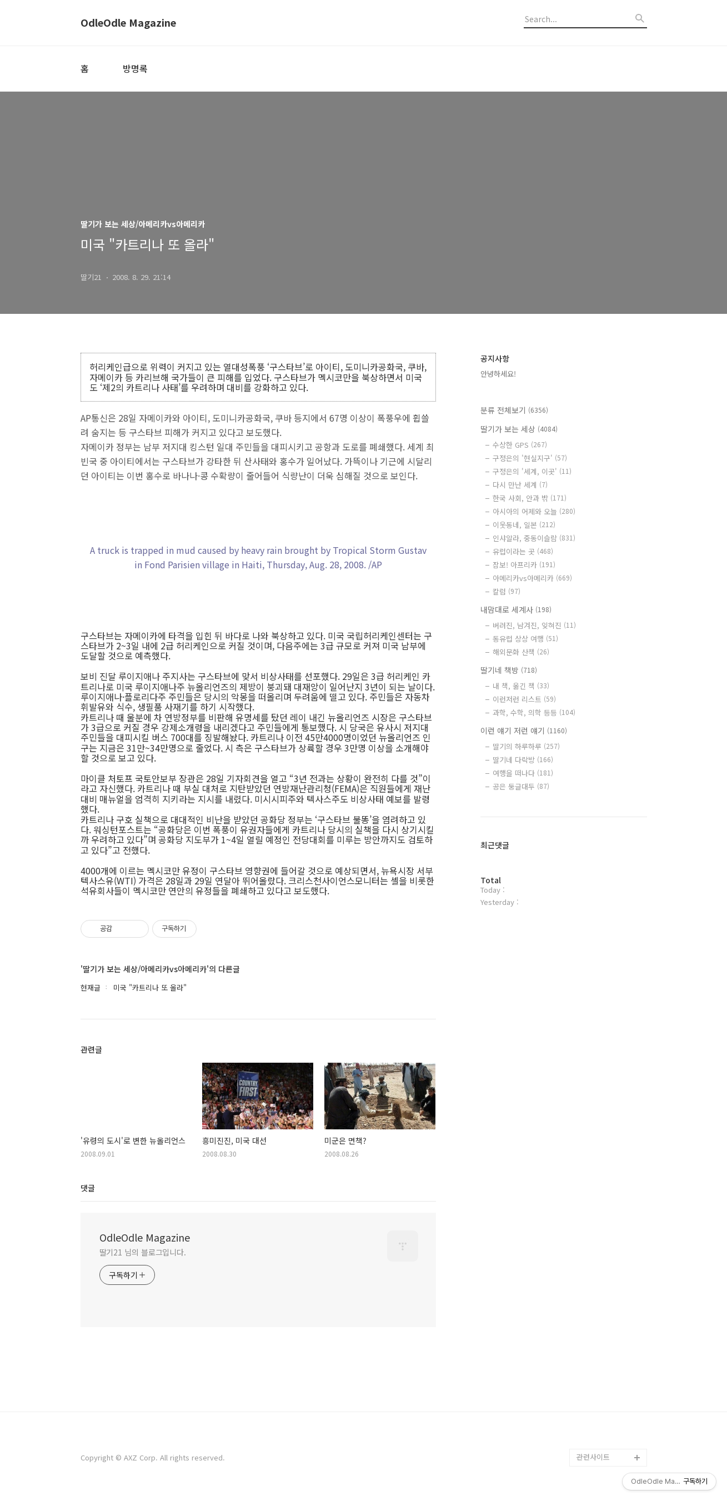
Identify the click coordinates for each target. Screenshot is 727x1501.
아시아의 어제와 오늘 (534, 511)
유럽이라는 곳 (523, 551)
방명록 (135, 68)
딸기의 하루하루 (526, 746)
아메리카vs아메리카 (532, 578)
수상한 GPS (520, 444)
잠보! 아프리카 (524, 564)
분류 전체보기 (514, 410)
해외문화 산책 (521, 652)
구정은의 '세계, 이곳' (532, 471)
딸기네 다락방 (523, 759)
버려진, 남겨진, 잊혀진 (534, 625)
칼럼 (506, 591)
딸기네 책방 (508, 670)
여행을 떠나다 (523, 773)
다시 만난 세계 (520, 484)
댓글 (88, 1187)
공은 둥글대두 (521, 786)
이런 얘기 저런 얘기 (523, 730)
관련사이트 (593, 1457)
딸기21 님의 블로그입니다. (143, 1252)
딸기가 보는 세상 (519, 428)
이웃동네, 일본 (524, 524)
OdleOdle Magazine (128, 23)
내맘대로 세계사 (515, 609)
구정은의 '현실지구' (530, 458)
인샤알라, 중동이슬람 (534, 538)
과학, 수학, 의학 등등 (534, 712)
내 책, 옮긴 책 (521, 686)
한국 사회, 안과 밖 (529, 498)
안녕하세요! (498, 373)
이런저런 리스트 (524, 699)
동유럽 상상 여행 (525, 638)
